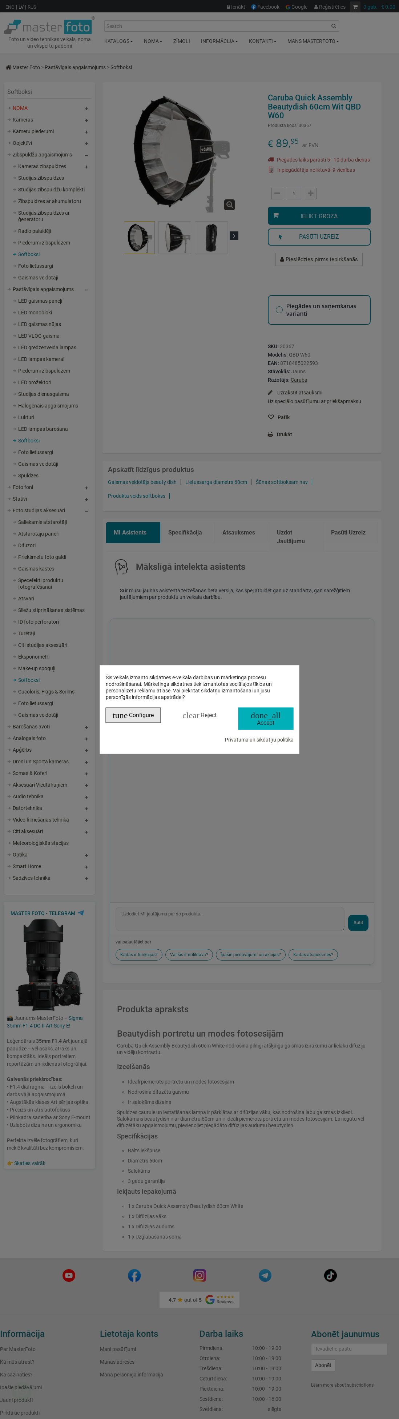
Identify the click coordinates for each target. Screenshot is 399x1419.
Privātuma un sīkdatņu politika (259, 739)
